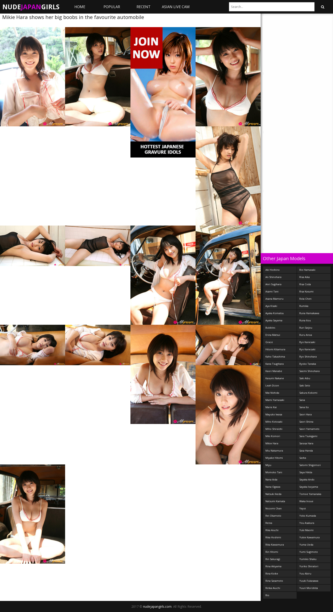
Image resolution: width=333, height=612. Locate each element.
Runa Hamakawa (309, 313)
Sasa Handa (306, 450)
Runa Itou (305, 320)
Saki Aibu (304, 378)
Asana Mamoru (274, 298)
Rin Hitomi (271, 551)
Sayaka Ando (306, 479)
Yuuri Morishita (308, 588)
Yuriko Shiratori (308, 566)
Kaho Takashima (275, 356)
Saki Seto (304, 385)
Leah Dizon (272, 385)
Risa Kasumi (306, 291)
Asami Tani (272, 291)
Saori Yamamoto (309, 429)
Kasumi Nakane (274, 378)
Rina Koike (271, 573)
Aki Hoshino (272, 269)
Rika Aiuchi (272, 530)
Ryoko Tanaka (307, 363)
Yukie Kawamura (309, 537)
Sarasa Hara (306, 443)
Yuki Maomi (306, 530)
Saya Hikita (305, 472)
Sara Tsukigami (308, 436)
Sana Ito (304, 407)
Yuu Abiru (305, 573)
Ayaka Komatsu (274, 313)
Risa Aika (304, 277)
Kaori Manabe (273, 371)
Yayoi (302, 508)
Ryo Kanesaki (307, 342)
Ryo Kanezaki (307, 349)
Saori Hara (305, 414)
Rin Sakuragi (272, 559)
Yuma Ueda (306, 544)
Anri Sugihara (273, 284)
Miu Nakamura (274, 450)
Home (79, 6)
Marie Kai (271, 407)
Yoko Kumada (307, 515)
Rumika (303, 306)
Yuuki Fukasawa (308, 580)
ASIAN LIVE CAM (176, 6)
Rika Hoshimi (273, 537)
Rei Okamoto (273, 515)
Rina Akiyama (273, 566)
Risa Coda (305, 284)
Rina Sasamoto (274, 580)
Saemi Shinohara (309, 371)
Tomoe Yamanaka (310, 494)
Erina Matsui (272, 335)
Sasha (302, 457)
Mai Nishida (272, 392)
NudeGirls (30, 6)
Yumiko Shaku (307, 559)
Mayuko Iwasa (273, 414)
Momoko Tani (273, 472)
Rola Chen (305, 298)
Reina (268, 523)
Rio (267, 595)
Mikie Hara (271, 443)
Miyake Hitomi (274, 457)
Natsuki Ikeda (273, 494)
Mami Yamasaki (274, 400)
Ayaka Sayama (273, 320)
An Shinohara (273, 277)
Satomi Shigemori (310, 465)
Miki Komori (272, 436)
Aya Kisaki (271, 306)
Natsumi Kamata (275, 501)
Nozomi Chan (273, 508)
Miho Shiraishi (273, 429)
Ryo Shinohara (308, 356)
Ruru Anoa (305, 335)
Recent (144, 6)
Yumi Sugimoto (308, 551)
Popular (112, 6)
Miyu (268, 465)
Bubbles (270, 327)
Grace (269, 342)
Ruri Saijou (305, 327)
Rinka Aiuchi (272, 588)
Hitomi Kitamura (275, 349)
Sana (302, 400)
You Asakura (306, 523)
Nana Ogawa (272, 486)
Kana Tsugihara (274, 363)
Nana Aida (271, 479)
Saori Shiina (306, 421)
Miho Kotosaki (273, 421)
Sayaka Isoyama (308, 486)
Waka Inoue (306, 501)
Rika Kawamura (274, 544)
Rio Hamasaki (307, 269)
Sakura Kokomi (308, 392)
